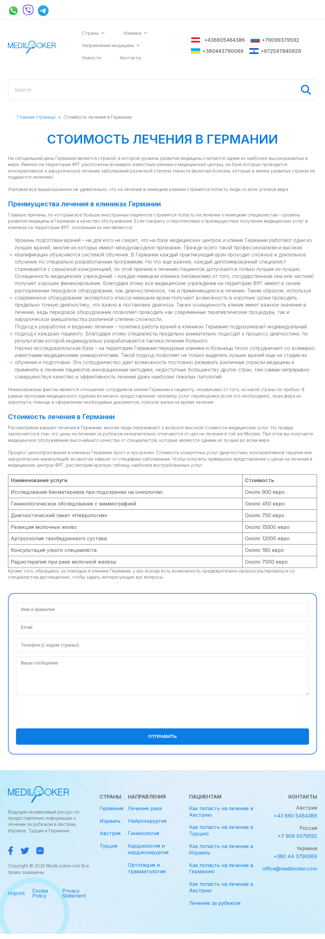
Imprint (16, 893)
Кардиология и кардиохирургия (148, 849)
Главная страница (36, 117)
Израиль (110, 821)
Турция (108, 846)
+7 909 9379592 (297, 836)
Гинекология (143, 833)
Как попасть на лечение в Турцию (221, 830)
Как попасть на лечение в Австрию (221, 811)
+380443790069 (217, 51)
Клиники (136, 33)
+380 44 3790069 (295, 856)
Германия (111, 808)
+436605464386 (218, 40)
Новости (91, 58)
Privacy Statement (74, 893)
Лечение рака (145, 808)
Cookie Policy (40, 893)
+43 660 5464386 (295, 815)
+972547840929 (275, 51)
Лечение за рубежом (214, 903)
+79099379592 (274, 40)
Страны (93, 33)
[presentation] (62, 712)
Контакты (130, 58)
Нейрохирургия (147, 821)
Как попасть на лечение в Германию (221, 868)
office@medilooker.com (290, 868)
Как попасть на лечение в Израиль (221, 849)
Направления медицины (111, 45)
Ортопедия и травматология (146, 868)
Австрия (110, 833)
